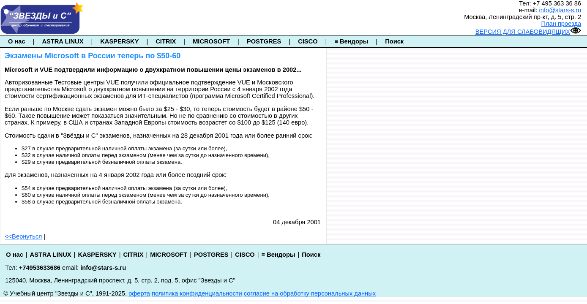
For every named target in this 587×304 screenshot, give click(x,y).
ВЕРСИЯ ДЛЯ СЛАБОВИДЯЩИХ (528, 31)
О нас (16, 41)
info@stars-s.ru (560, 10)
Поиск (394, 41)
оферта (139, 293)
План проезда (561, 23)
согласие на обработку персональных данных (310, 293)
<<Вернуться (23, 236)
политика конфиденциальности (197, 293)
